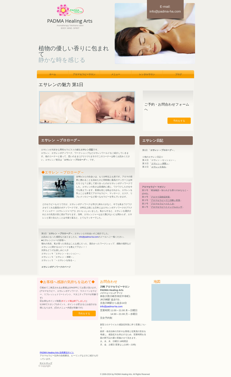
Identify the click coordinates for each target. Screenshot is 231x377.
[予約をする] (179, 121)
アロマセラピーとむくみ (162, 203)
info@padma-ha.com (165, 11)
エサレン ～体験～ (160, 163)
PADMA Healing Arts (57, 352)
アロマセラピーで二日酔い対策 (165, 200)
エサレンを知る (158, 167)
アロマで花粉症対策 (160, 197)
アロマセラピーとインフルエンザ (166, 207)
